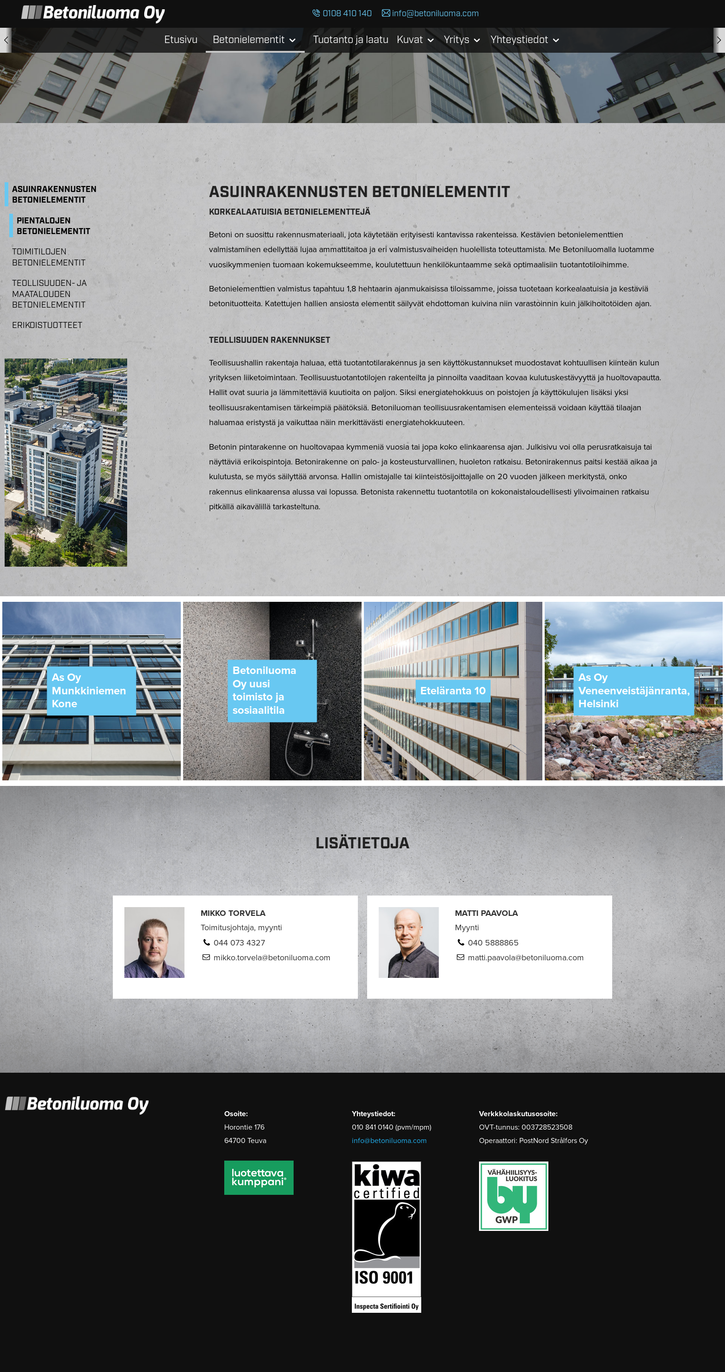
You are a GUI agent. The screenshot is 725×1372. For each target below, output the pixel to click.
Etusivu (180, 40)
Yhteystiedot (519, 40)
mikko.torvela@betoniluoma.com (272, 957)
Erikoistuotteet (47, 325)
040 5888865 (493, 943)
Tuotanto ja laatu (350, 40)
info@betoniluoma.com (435, 13)
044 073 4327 (239, 943)
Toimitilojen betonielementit (49, 257)
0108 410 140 (347, 13)
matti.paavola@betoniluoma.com (526, 957)
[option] (91, 691)
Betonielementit (249, 40)
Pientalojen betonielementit (53, 226)
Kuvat (410, 40)
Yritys (456, 40)
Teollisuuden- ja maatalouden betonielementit (49, 294)
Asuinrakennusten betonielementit (54, 195)
